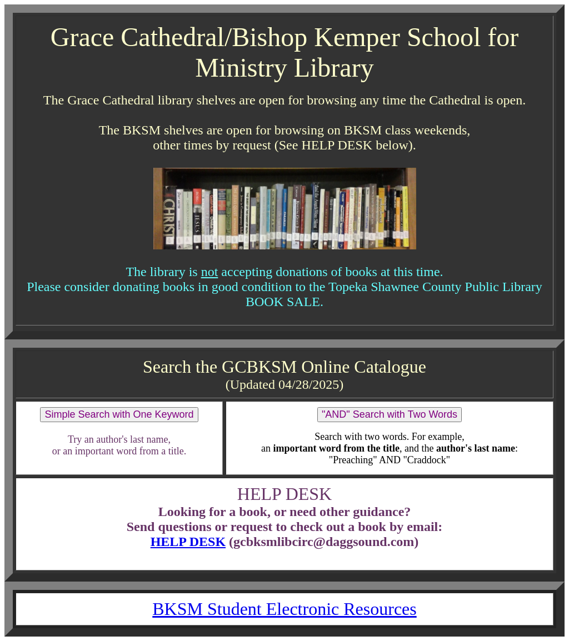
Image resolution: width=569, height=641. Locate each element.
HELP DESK (188, 541)
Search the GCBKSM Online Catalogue (284, 367)
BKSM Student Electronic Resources (284, 609)
